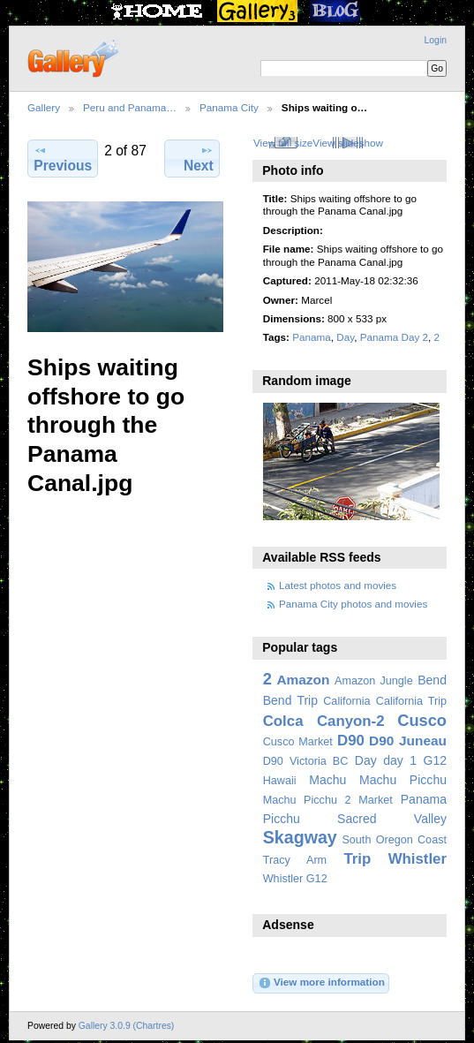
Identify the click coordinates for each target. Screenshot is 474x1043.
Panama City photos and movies (353, 603)
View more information (321, 983)
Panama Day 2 (394, 337)
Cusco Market (298, 742)
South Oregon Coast (394, 840)
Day (345, 337)
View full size (282, 142)
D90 (351, 740)
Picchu (281, 819)
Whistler (417, 858)
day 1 (400, 760)
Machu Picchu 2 (307, 800)
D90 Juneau (408, 740)
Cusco (422, 720)
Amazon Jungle (374, 681)
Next (199, 158)
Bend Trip (290, 700)
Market (375, 800)
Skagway (300, 837)
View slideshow (347, 142)
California (346, 701)
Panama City (229, 107)
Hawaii (280, 781)
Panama (311, 337)
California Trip (411, 701)
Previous (63, 158)
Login (436, 40)
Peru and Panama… (130, 107)
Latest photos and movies (337, 585)
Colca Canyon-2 (324, 721)
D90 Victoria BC (306, 761)
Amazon (302, 679)
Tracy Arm (295, 860)
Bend (432, 680)
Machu (327, 780)
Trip (357, 858)
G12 (435, 760)
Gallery (43, 107)
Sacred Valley (392, 819)
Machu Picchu (403, 780)
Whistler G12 (295, 879)
